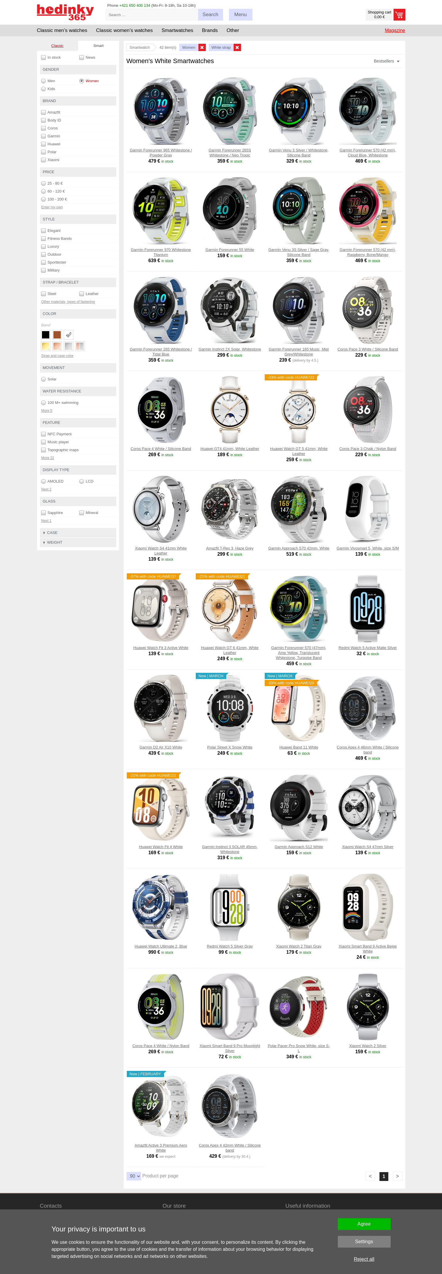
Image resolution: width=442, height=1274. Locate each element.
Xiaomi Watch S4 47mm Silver (367, 847)
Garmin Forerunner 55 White (229, 249)
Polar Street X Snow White (229, 747)
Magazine (395, 30)
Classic (57, 45)
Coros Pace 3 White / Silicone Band (368, 349)
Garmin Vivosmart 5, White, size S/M (368, 548)
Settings (364, 1241)
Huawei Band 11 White (298, 747)
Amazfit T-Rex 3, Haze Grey (230, 548)
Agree (364, 1224)
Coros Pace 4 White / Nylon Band (160, 1046)
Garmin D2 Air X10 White (160, 747)
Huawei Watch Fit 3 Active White (160, 648)
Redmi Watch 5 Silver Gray (230, 946)
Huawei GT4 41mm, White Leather (229, 448)
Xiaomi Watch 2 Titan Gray (298, 946)
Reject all (364, 1259)
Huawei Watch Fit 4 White (161, 847)
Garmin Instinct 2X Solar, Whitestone (230, 349)
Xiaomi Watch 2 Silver (368, 1046)
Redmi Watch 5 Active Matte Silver (368, 648)
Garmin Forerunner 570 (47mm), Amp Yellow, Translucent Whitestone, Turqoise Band (298, 653)
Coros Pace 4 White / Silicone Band (161, 448)
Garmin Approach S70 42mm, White (298, 548)
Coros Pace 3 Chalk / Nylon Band (367, 448)
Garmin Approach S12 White (299, 847)
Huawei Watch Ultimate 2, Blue (161, 946)
